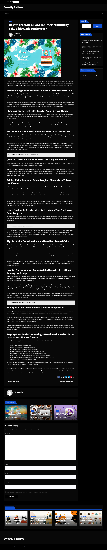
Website (7, 483)
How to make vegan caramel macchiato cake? (39, 415)
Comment (8, 433)
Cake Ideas (9, 516)
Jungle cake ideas (13, 381)
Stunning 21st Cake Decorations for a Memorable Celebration (91, 47)
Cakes (10, 21)
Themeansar (29, 547)
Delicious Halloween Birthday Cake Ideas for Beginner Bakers (90, 52)
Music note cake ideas (67, 381)
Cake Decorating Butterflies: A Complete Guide (13, 415)
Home (6, 13)
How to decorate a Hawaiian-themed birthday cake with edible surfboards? (39, 26)
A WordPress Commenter (88, 76)
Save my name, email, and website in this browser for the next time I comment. (27, 492)
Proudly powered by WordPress (10, 547)
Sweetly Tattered (14, 7)
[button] (102, 13)
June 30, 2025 (11, 523)
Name (7, 464)
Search (83, 21)
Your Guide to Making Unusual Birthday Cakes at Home (92, 41)
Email (7, 474)
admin (18, 33)
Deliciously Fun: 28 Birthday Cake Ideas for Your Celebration (91, 58)
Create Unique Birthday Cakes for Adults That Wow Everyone (90, 64)
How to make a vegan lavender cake (65, 414)
